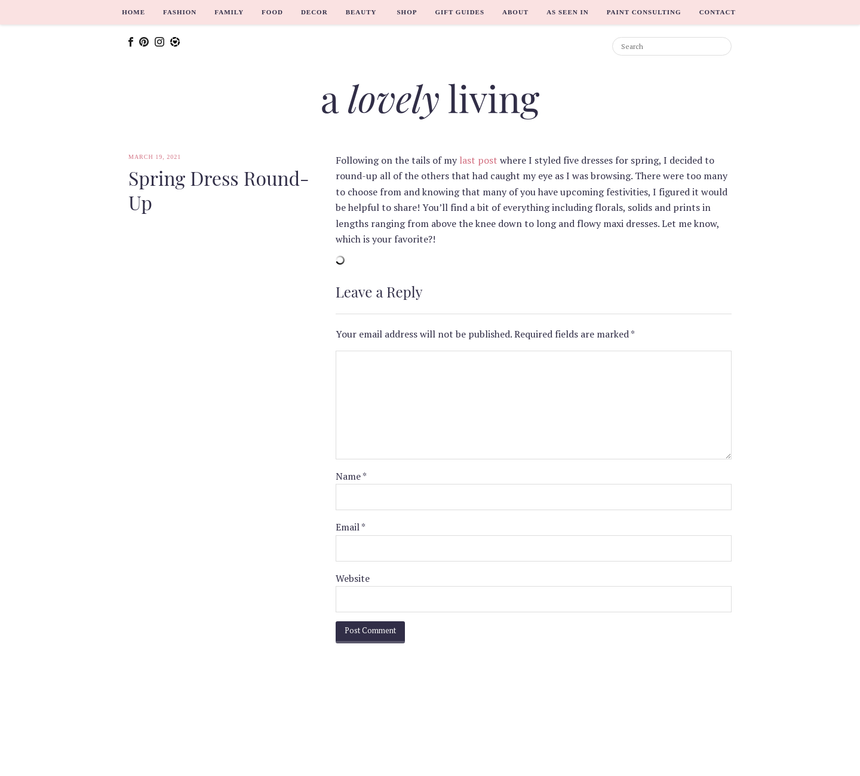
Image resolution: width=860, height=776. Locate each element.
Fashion (179, 12)
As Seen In (567, 12)
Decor (314, 12)
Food (272, 12)
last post (478, 160)
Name (351, 476)
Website (353, 578)
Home (133, 12)
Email (351, 526)
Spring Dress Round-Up (218, 190)
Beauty (361, 12)
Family (229, 12)
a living (430, 97)
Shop (407, 12)
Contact (717, 12)
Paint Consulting (644, 12)
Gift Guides (459, 12)
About (515, 12)
